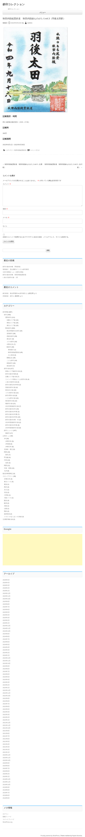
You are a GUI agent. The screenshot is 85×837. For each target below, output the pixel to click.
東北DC (9, 339)
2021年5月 (6, 741)
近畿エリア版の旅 (11, 376)
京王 (5, 490)
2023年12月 (6, 658)
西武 (6, 455)
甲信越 (6, 457)
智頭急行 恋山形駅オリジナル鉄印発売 (16, 269)
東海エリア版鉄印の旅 (12, 371)
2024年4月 (6, 647)
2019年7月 (6, 792)
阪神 (5, 503)
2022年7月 (6, 704)
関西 (5, 465)
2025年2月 (6, 620)
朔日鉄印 (9, 366)
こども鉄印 (10, 360)
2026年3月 (6, 585)
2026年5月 (6, 580)
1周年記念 (10, 344)
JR (5, 438)
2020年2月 (6, 774)
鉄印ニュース (8, 430)
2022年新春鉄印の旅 (12, 406)
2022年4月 (6, 712)
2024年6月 (6, 642)
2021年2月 (6, 749)
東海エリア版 (11, 323)
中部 (5, 460)
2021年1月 (6, 752)
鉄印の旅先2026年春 (12, 385)
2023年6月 (6, 674)
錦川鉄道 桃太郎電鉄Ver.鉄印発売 (14, 293)
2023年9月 (6, 666)
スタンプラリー (8, 476)
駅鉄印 (9, 347)
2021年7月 (6, 736)
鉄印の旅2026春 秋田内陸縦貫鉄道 (14, 275)
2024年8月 (6, 636)
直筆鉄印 (9, 333)
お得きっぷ (6, 436)
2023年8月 (6, 669)
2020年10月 (6, 760)
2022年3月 (6, 714)
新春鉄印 (9, 363)
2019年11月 (6, 782)
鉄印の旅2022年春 (11, 411)
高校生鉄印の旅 (10, 387)
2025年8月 (6, 604)
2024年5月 (6, 644)
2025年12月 (6, 593)
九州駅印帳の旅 (8, 519)
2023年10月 (6, 663)
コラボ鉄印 (10, 341)
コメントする (34, 150)
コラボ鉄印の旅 (10, 393)
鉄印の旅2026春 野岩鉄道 (11, 266)
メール (6, 217)
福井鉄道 (7, 514)
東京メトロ (7, 481)
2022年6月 (6, 706)
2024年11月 (6, 628)
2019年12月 (6, 779)
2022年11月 (6, 693)
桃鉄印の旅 (9, 403)
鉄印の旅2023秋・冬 (12, 420)
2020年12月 (6, 755)
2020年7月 (6, 768)
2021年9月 (6, 731)
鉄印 (5, 315)
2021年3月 (6, 747)
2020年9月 (6, 763)
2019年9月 (6, 787)
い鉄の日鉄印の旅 (11, 382)
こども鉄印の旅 (10, 398)
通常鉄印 (8, 317)
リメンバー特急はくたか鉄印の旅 (16, 379)
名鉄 (6, 463)
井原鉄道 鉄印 (8, 296)
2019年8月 (6, 790)
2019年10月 (6, 784)
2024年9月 (6, 634)
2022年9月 (6, 698)
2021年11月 (6, 725)
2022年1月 (6, 720)
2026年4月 (6, 582)
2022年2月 (6, 717)
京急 (5, 492)
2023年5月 (6, 677)
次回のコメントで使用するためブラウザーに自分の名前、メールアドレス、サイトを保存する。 (36, 237)
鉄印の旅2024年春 (11, 425)
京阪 (5, 506)
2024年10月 (6, 631)
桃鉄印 (7, 433)
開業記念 (9, 358)
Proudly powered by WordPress (50, 835)
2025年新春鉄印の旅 (12, 428)
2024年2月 (6, 652)
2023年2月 (6, 685)
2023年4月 (6, 679)
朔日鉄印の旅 (9, 401)
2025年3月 (6, 617)
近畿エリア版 (11, 320)
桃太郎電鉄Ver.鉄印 (13, 331)
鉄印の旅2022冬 (10, 409)
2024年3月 (6, 650)
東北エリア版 (11, 325)
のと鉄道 (11, 355)
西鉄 (5, 511)
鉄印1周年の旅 (10, 395)
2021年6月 (6, 739)
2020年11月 (6, 757)
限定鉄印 (8, 328)
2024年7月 (6, 639)
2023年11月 (6, 661)
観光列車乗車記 (8, 473)
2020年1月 (6, 776)
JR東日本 (8, 446)
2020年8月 (6, 766)
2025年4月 (6, 615)
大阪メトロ (7, 498)
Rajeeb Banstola (77, 835)
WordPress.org (7, 822)
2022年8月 (6, 701)
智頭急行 (11, 350)
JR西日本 (8, 441)
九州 (5, 471)
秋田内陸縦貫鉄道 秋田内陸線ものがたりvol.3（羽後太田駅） (34, 18)
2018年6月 (6, 798)
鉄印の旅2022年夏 (11, 414)
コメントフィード (8, 819)
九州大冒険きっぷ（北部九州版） (13, 272)
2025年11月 (6, 596)
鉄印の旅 (7, 368)
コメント (7, 184)
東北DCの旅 (9, 390)
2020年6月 (6, 771)
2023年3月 (6, 682)
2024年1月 (6, 655)
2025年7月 (6, 607)
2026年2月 (6, 588)
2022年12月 (6, 690)
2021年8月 (6, 733)
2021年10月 (6, 728)
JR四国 (7, 444)
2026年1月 (6, 591)
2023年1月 (6, 687)
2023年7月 (6, 671)
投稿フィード (7, 816)
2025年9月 (6, 601)
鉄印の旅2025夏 (10, 374)
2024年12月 (6, 626)
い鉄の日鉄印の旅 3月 (10, 277)
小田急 (6, 495)
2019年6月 (6, 795)
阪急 (5, 500)
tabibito (29, 23)
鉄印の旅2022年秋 (11, 417)
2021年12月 (6, 722)
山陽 (5, 508)
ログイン (5, 814)
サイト (5, 226)
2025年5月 (6, 612)
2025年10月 (6, 599)
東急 (5, 484)
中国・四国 (7, 468)
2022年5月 (6, 709)
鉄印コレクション (14, 4)
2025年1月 (6, 623)
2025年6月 (6, 609)
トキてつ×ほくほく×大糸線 (13, 516)
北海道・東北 (8, 449)
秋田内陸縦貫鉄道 (20, 150)
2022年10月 (6, 696)
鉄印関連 (5, 312)
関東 (5, 452)
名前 (5, 209)
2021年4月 (6, 744)
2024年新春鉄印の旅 (12, 422)
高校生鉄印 (10, 336)
